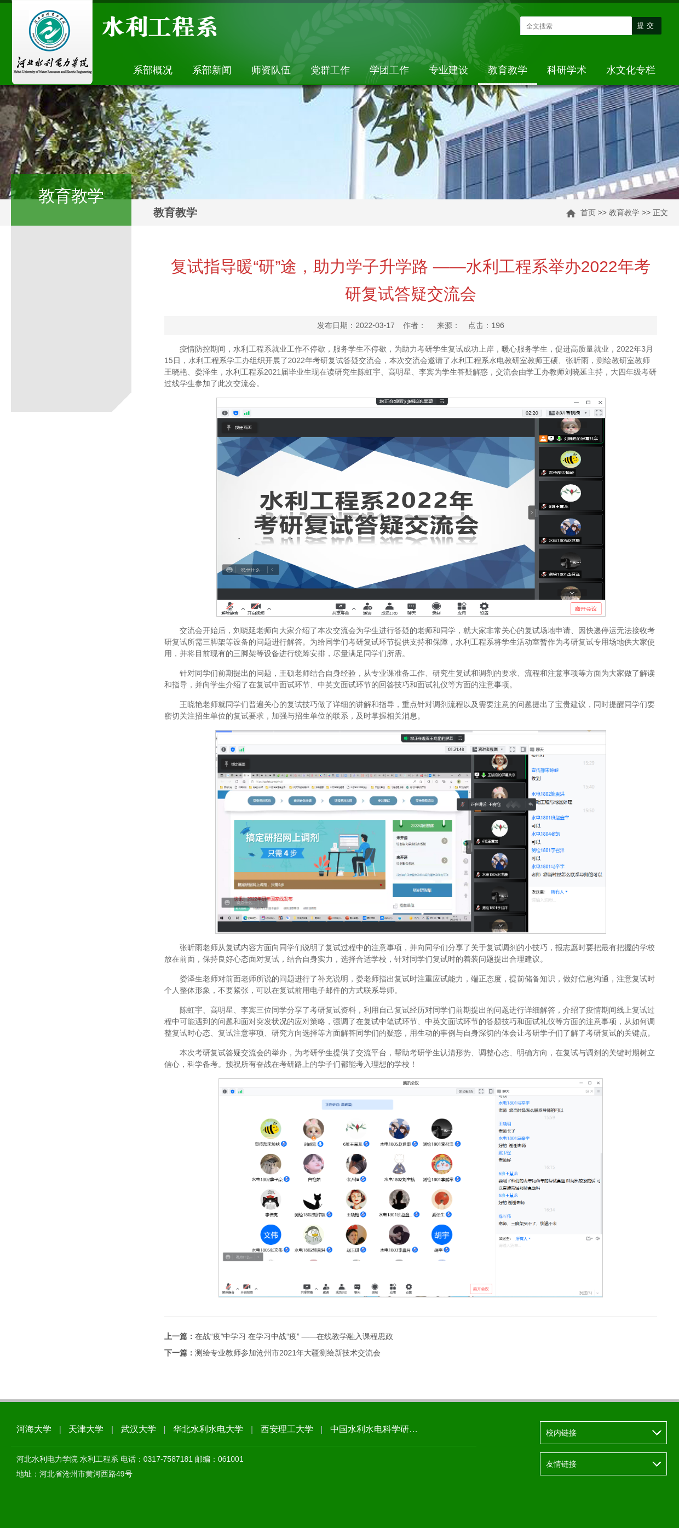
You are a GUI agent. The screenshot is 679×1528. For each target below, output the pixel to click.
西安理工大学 (287, 1429)
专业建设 (448, 70)
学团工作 (389, 70)
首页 (588, 212)
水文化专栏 (630, 70)
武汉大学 (138, 1429)
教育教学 (507, 70)
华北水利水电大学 (208, 1429)
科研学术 (566, 70)
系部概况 (152, 70)
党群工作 (330, 70)
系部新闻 (212, 70)
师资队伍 (271, 70)
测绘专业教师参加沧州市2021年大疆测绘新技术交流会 (272, 1352)
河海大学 (33, 1429)
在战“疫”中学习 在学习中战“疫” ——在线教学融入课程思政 (278, 1336)
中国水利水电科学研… (374, 1429)
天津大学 (85, 1429)
